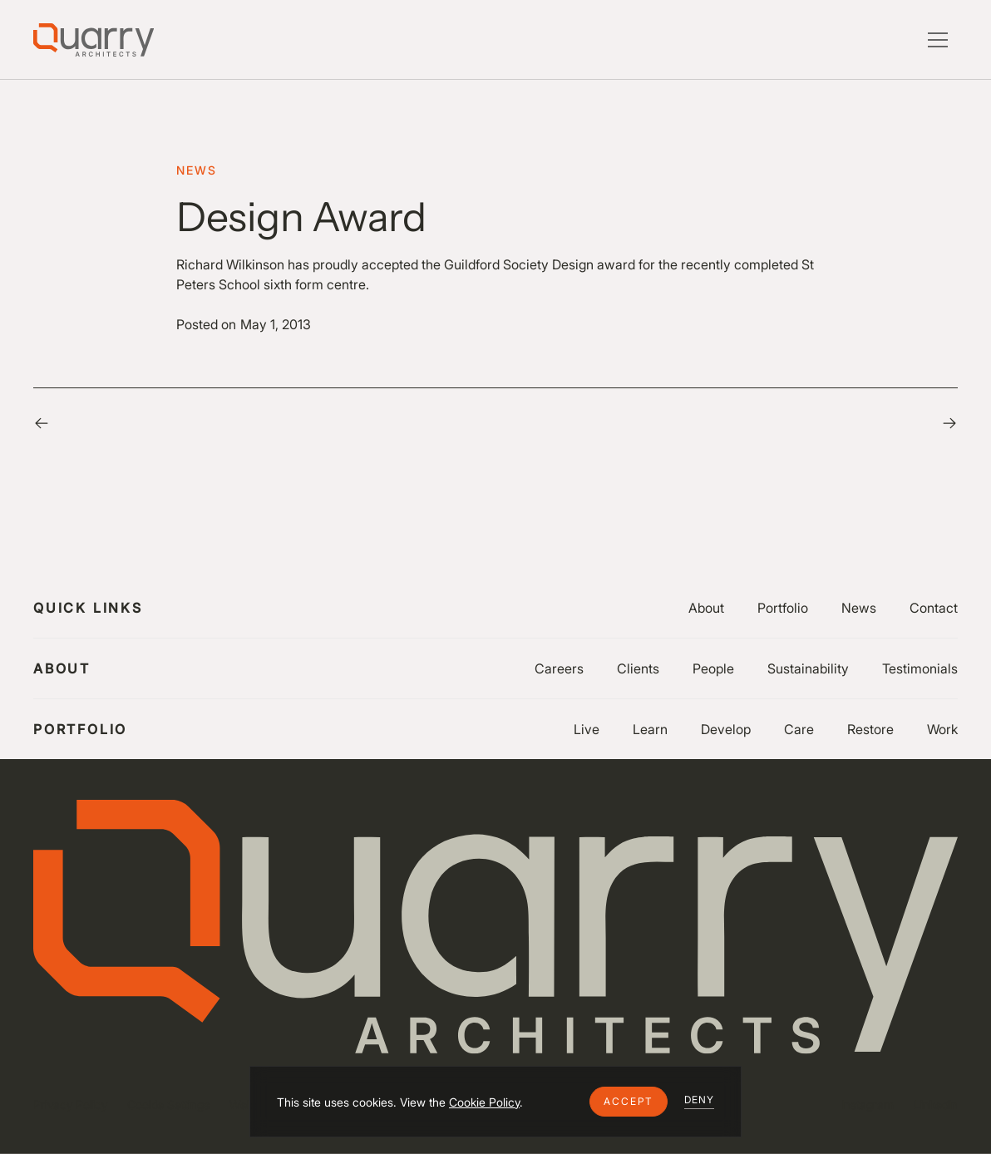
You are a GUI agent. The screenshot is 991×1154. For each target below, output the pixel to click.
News (858, 607)
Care (799, 729)
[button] (628, 1102)
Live (586, 729)
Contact (934, 607)
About (706, 607)
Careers (559, 668)
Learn (650, 729)
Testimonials (920, 668)
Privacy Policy (70, 1104)
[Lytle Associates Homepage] (93, 40)
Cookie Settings (168, 1104)
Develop (726, 729)
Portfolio (782, 607)
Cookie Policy (484, 1102)
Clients (638, 668)
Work (942, 729)
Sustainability (808, 668)
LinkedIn (936, 1104)
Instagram (867, 1104)
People (713, 668)
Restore (870, 729)
